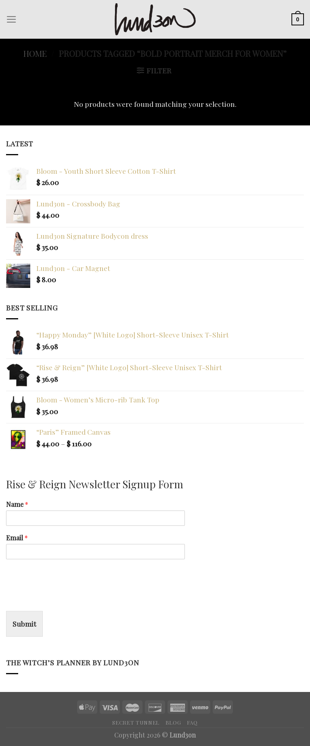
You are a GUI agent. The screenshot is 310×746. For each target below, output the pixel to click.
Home (35, 53)
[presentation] (67, 597)
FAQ (192, 722)
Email (17, 538)
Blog (173, 722)
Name (17, 504)
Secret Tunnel (135, 722)
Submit (24, 623)
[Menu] (11, 19)
